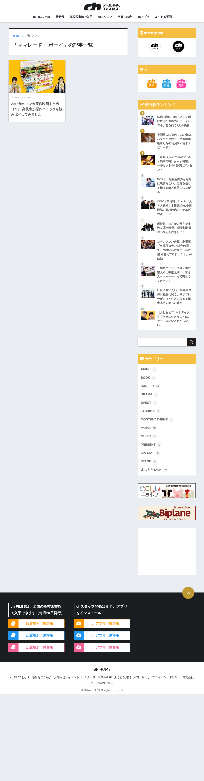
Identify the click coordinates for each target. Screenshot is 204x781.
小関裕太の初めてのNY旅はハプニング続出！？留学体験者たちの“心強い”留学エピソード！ (174, 141)
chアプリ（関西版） (107, 647)
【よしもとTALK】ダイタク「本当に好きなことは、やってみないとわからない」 (174, 319)
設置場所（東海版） (41, 635)
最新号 (60, 16)
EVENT (149, 403)
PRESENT (151, 445)
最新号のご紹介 (42, 677)
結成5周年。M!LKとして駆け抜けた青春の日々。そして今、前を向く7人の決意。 (174, 121)
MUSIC (149, 436)
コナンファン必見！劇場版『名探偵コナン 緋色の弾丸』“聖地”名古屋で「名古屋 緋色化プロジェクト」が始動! (174, 250)
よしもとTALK (154, 470)
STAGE (149, 461)
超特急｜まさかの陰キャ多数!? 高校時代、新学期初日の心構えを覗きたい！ (174, 228)
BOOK (148, 378)
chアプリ (143, 16)
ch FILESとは (41, 16)
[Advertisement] (167, 551)
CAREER (150, 386)
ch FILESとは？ (20, 677)
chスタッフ (105, 16)
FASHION (151, 411)
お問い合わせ (141, 677)
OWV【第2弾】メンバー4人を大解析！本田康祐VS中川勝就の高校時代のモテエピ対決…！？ (174, 208)
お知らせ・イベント (66, 677)
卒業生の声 (125, 16)
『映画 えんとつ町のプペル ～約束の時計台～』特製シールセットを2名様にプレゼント (174, 163)
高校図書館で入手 (81, 16)
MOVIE (149, 428)
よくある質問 (163, 16)
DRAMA (149, 394)
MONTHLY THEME (157, 419)
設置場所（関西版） (41, 647)
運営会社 (188, 677)
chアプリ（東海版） (107, 635)
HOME (102, 669)
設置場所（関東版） (41, 623)
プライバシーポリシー (166, 677)
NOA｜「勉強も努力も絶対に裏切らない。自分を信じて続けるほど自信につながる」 (174, 186)
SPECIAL (150, 453)
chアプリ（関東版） (107, 623)
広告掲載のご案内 (102, 682)
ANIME (149, 369)
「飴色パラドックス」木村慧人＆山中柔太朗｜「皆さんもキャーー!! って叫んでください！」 (174, 274)
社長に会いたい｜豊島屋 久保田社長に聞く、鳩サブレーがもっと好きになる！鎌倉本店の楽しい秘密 (174, 296)
